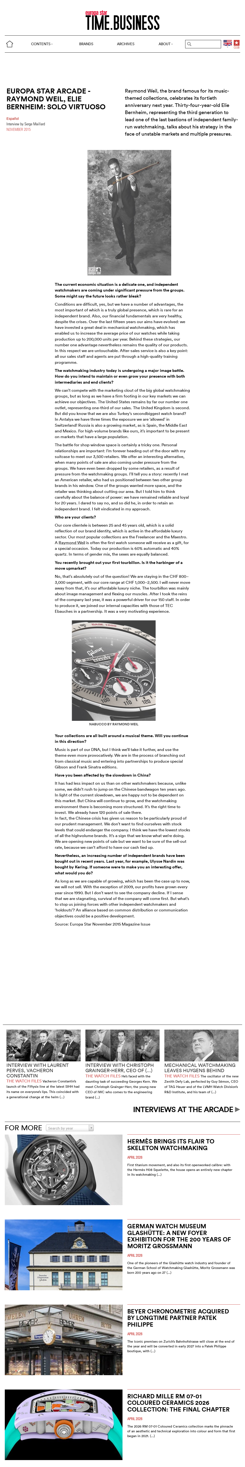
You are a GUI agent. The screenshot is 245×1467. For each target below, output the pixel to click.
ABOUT (166, 44)
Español (12, 119)
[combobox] (70, 1128)
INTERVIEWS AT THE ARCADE (186, 1109)
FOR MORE (23, 1127)
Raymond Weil (72, 542)
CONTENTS (42, 44)
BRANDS (86, 44)
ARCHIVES (125, 44)
